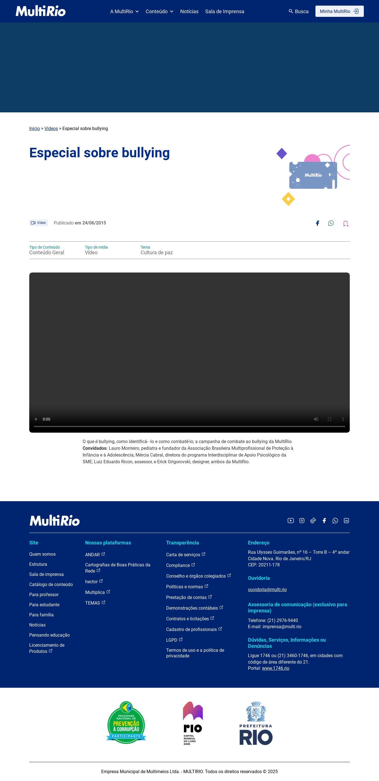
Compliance (180, 565)
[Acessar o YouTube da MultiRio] (290, 521)
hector (94, 581)
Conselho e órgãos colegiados (198, 576)
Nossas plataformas (108, 543)
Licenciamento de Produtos (46, 648)
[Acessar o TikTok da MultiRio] (313, 521)
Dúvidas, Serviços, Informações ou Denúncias (287, 643)
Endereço (258, 543)
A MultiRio (124, 11)
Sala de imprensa (46, 574)
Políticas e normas (187, 586)
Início (34, 128)
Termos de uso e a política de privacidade (195, 653)
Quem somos (42, 554)
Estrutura (38, 564)
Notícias (189, 11)
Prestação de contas (189, 597)
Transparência (182, 543)
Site (33, 543)
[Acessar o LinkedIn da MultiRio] (346, 521)
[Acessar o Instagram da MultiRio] (301, 521)
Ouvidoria (259, 578)
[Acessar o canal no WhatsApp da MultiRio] (335, 521)
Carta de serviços (186, 554)
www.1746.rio (275, 668)
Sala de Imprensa (224, 11)
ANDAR (95, 554)
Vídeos (51, 128)
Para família (41, 614)
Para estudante (44, 604)
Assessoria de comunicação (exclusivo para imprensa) (297, 607)
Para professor (43, 594)
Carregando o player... (189, 353)
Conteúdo (159, 11)
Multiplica (97, 592)
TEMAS (95, 603)
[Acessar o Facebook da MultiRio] (324, 521)
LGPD (174, 640)
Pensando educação (49, 635)
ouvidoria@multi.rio (267, 589)
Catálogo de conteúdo (51, 584)
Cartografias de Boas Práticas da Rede (117, 568)
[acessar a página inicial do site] (40, 11)
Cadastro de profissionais (194, 629)
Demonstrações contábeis (195, 608)
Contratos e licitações (190, 618)
